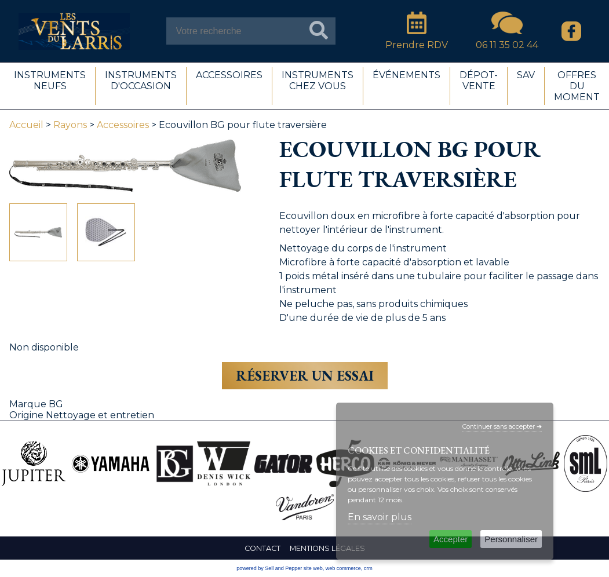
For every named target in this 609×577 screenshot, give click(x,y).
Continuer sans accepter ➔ (502, 426)
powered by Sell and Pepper (269, 568)
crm (368, 568)
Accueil (26, 124)
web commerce (343, 568)
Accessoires (123, 124)
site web (313, 568)
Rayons (70, 124)
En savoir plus (379, 517)
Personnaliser (511, 539)
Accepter (450, 539)
